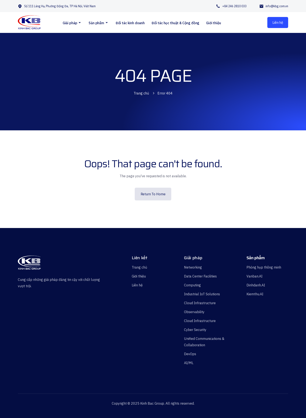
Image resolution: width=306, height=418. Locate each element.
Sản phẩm (96, 23)
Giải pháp (70, 23)
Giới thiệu (213, 23)
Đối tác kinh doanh (130, 23)
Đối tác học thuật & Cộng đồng (175, 23)
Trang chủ (141, 93)
